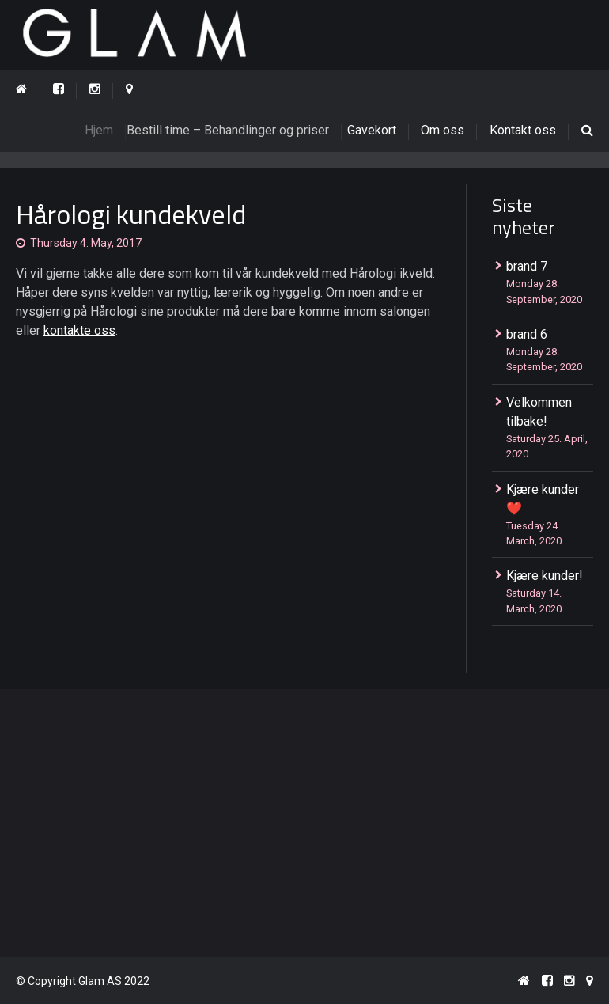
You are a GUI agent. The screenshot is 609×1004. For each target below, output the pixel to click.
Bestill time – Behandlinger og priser (238, 130)
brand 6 (526, 334)
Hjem (107, 130)
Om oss (442, 130)
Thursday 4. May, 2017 (86, 243)
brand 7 (526, 266)
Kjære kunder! (544, 575)
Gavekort (377, 130)
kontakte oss (79, 330)
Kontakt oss (523, 130)
